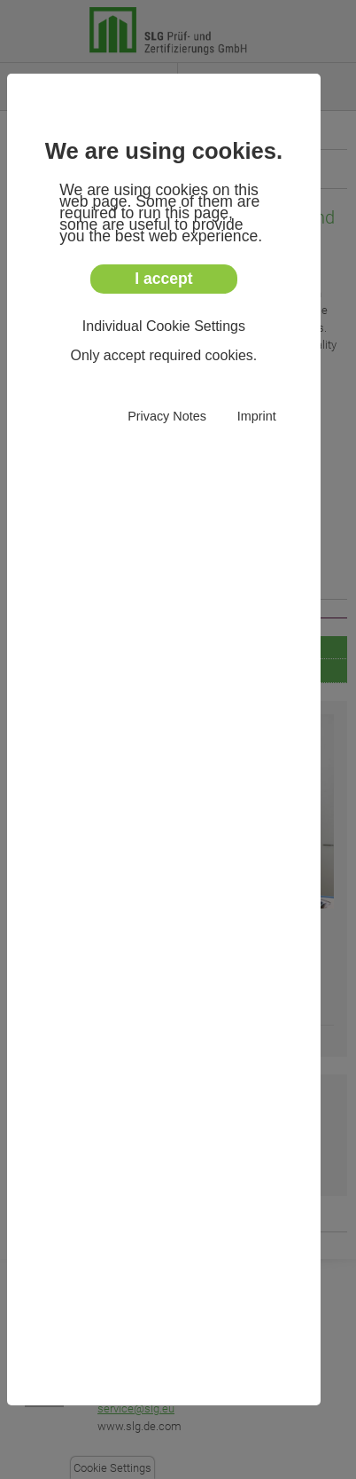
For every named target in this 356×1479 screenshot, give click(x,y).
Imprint (256, 416)
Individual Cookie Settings (163, 326)
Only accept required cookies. (164, 355)
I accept (164, 278)
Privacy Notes (167, 416)
